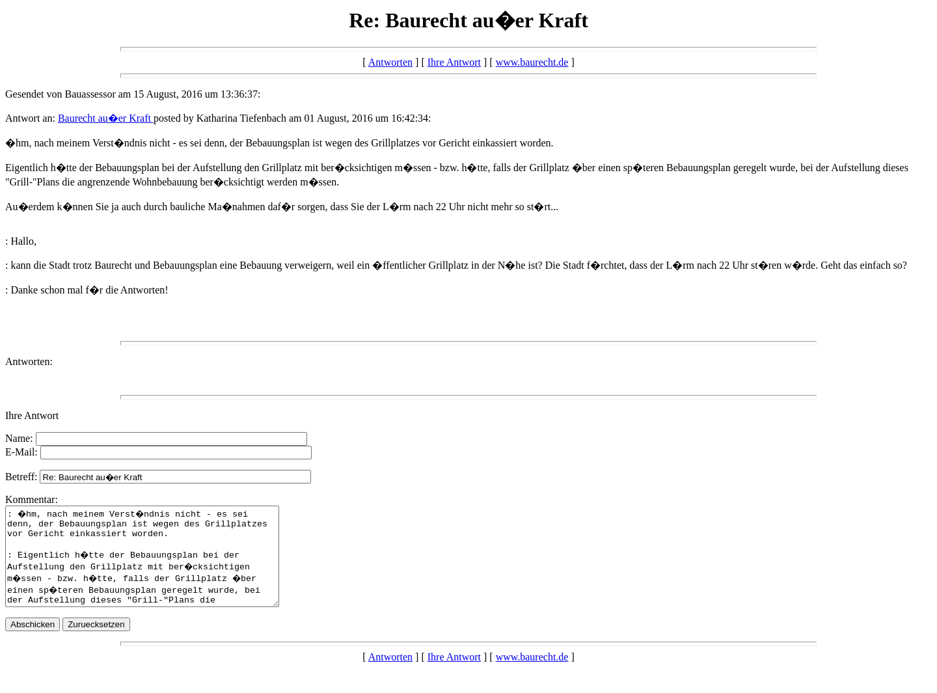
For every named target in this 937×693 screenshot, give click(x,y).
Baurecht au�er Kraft (106, 118)
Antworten (390, 62)
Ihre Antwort (454, 62)
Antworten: (29, 361)
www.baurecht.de (532, 62)
